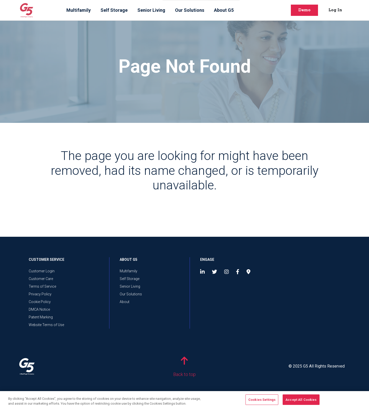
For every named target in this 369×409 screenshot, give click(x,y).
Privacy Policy (40, 294)
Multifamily (78, 10)
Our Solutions (189, 10)
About (124, 302)
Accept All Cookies (300, 402)
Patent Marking (41, 317)
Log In (335, 10)
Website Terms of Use (46, 325)
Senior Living (151, 10)
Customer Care (41, 279)
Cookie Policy (40, 302)
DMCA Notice (39, 309)
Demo (304, 10)
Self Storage (114, 10)
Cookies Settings (261, 402)
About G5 (224, 10)
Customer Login (42, 271)
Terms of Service (42, 286)
